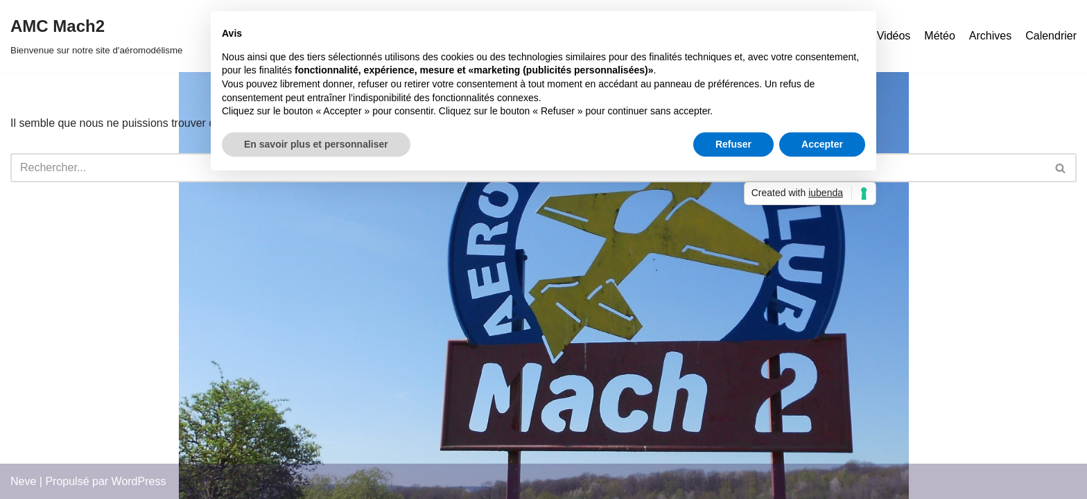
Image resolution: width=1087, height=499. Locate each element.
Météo (939, 36)
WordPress (139, 481)
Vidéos (894, 36)
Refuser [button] (733, 144)
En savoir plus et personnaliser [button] (316, 144)
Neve (23, 481)
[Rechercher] (1061, 167)
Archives (990, 36)
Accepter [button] (822, 144)
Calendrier (1051, 36)
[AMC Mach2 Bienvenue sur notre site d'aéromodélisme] (96, 36)
